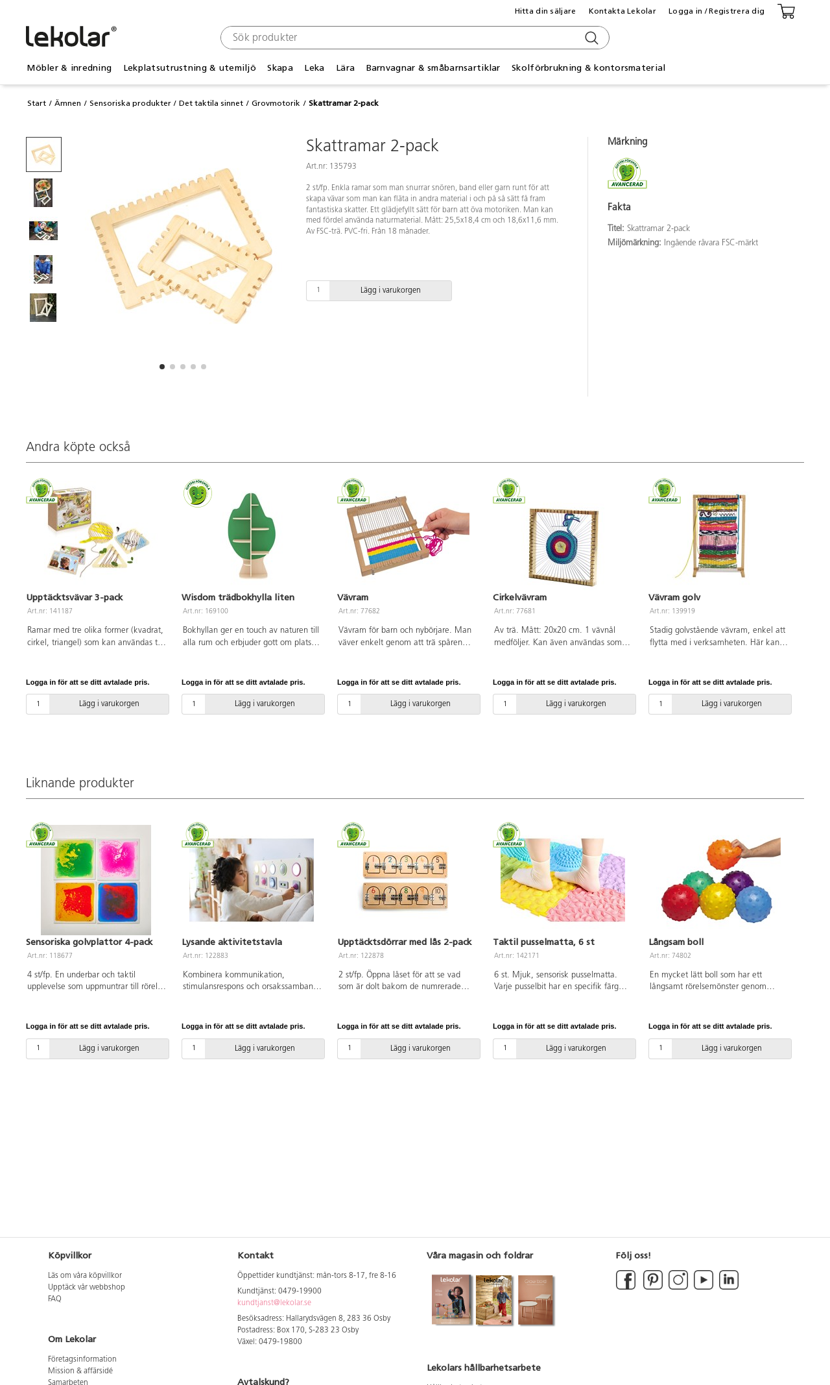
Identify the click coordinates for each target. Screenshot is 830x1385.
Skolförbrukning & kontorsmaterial (588, 67)
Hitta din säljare (545, 11)
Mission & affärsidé (80, 1371)
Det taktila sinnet (211, 103)
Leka (314, 67)
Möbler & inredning (69, 67)
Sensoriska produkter (130, 103)
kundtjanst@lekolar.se (274, 1303)
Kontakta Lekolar (622, 11)
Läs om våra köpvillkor (85, 1276)
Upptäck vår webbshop (86, 1288)
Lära (345, 67)
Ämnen (67, 103)
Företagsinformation (82, 1360)
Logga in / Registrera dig (717, 11)
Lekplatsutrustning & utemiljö (189, 67)
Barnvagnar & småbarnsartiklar (433, 67)
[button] (162, 366)
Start (36, 103)
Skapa (279, 67)
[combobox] (413, 38)
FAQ (55, 1299)
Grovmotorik (276, 103)
